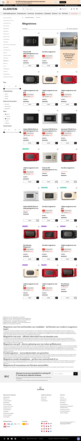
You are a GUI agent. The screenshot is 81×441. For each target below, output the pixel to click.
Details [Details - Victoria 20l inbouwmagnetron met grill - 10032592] (48, 181)
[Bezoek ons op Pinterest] (15, 438)
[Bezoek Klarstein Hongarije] (51, 426)
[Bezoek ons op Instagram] (4, 438)
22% (6, 94)
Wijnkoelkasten (6, 74)
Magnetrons (6, 60)
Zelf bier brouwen (7, 55)
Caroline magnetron (49, 52)
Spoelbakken (6, 28)
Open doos (8, 106)
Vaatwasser (5, 47)
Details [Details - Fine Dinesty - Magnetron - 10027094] (67, 297)
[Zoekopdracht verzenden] (23, 9)
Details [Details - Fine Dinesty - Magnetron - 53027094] (29, 259)
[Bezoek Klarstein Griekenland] (51, 431)
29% (6, 96)
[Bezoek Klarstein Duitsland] (42, 423)
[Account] (71, 9)
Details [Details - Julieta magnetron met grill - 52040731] (67, 220)
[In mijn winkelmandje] (38, 66)
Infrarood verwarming (8, 406)
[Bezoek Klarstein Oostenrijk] (44, 423)
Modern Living (6, 36)
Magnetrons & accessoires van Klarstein (12, 323)
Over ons (62, 397)
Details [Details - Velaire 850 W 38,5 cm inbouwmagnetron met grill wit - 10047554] (29, 220)
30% (6, 98)
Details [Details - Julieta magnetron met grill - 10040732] (67, 104)
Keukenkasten (6, 25)
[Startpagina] (23, 17)
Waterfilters (6, 31)
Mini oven (5, 63)
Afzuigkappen (6, 68)
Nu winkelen (62, 2)
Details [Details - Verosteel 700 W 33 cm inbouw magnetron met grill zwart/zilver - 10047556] (67, 143)
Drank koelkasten (7, 409)
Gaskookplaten (6, 416)
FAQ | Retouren (63, 400)
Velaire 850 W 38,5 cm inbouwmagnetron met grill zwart (30, 130)
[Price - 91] (6, 86)
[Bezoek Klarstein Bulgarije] (48, 428)
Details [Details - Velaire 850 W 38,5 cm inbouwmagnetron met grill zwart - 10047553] (29, 143)
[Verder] (79, 13)
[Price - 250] (17, 86)
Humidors (5, 71)
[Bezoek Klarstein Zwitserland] (46, 423)
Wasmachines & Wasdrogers (9, 44)
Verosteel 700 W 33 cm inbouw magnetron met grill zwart (50, 130)
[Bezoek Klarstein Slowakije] (46, 426)
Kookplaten (5, 58)
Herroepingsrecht (64, 404)
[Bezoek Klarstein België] (42, 431)
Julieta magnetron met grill (30, 91)
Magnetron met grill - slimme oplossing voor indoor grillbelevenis (17, 319)
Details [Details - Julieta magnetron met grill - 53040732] (48, 297)
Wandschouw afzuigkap (8, 413)
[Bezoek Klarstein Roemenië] (46, 428)
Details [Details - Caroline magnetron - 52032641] (48, 220)
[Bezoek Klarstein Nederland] (44, 431)
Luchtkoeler (5, 411)
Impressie (41, 438)
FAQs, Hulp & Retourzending (72, 5)
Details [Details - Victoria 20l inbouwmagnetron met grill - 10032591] (29, 65)
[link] (31, 41)
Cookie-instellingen (64, 412)
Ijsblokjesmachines (7, 407)
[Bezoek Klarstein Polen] (42, 428)
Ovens (4, 66)
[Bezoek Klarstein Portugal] (46, 431)
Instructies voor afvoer (65, 409)
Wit (7, 120)
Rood (7, 114)
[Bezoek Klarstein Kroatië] (44, 428)
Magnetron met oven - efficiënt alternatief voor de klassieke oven (17, 318)
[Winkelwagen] (77, 9)
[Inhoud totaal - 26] (17, 129)
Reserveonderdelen (7, 17)
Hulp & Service (63, 399)
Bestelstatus (62, 402)
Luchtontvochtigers (7, 400)
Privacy (23, 438)
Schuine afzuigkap (7, 404)
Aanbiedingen (74, 13)
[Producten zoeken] (39, 9)
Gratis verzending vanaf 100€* (22, 5)
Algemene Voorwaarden (32, 438)
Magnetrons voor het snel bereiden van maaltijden (14, 317)
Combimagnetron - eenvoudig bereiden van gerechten (14, 321)
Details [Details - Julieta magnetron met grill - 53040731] (29, 297)
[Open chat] (78, 438)
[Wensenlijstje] (74, 9)
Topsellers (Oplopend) (72, 28)
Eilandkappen (6, 402)
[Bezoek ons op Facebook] (8, 438)
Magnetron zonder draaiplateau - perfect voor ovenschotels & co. (17, 322)
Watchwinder (6, 33)
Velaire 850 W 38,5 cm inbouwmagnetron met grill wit (30, 207)
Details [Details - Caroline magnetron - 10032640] (67, 181)
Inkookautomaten (7, 23)
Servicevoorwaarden (63, 423)
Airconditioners (44, 400)
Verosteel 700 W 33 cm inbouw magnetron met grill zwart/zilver (69, 130)
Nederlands (63, 9)
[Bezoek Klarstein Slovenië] (48, 431)
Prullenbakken (6, 39)
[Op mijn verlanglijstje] (38, 33)
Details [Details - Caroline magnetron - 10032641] (48, 65)
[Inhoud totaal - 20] (6, 129)
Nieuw (7, 104)
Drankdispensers (7, 50)
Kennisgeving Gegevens (65, 411)
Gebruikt (7, 108)
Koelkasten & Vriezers (8, 76)
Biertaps (5, 52)
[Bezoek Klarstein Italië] (51, 423)
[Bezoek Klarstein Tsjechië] (48, 426)
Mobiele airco (6, 399)
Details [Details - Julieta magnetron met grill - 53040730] (67, 259)
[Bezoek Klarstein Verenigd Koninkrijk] (44, 426)
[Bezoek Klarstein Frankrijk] (48, 423)
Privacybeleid (68, 422)
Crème (7, 116)
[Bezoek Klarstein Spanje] (42, 426)
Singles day (43, 399)
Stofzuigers (5, 41)
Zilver (7, 123)
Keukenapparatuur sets (8, 20)
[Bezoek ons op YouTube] (12, 438)
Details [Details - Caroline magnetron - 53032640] (48, 259)
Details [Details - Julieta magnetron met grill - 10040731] (48, 104)
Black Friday (44, 397)
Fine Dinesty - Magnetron (27, 246)
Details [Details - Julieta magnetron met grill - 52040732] (29, 181)
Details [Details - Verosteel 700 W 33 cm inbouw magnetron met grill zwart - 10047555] (48, 143)
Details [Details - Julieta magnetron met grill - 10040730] (29, 104)
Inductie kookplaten (7, 415)
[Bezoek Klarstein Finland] (51, 428)
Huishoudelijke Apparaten (29, 17)
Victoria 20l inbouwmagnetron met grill (30, 52)
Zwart (7, 118)
